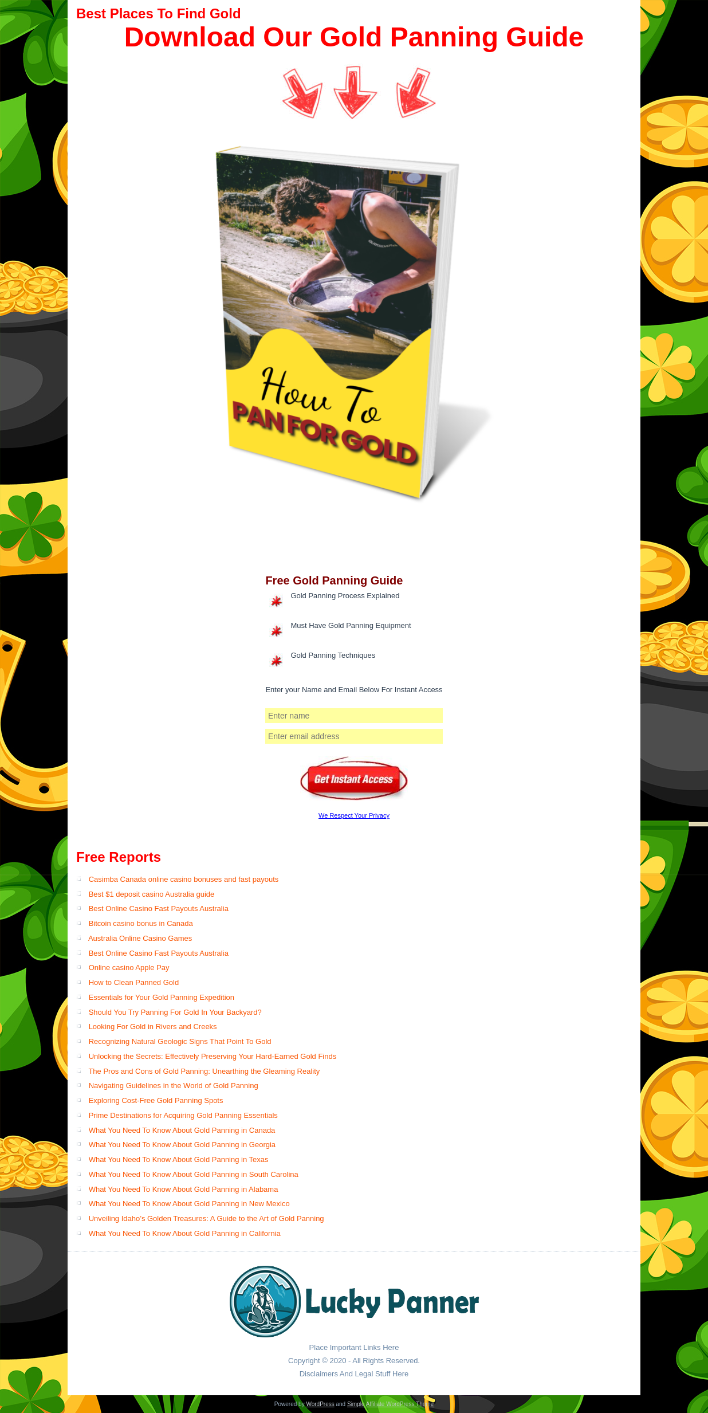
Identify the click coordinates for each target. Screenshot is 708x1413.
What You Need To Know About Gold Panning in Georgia (182, 1144)
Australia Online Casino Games (140, 938)
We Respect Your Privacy (354, 815)
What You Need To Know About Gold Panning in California (185, 1233)
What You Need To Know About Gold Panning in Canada (182, 1130)
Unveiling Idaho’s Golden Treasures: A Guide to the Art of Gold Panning (206, 1218)
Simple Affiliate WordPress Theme (390, 1404)
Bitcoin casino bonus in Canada (141, 923)
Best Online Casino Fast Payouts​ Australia (159, 953)
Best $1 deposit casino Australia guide (152, 894)
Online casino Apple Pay (129, 967)
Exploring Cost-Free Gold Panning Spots (156, 1100)
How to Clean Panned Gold (134, 982)
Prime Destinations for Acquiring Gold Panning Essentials (183, 1115)
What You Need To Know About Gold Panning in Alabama (183, 1189)
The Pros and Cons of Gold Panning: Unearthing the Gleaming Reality (204, 1071)
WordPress (320, 1404)
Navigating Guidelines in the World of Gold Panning (173, 1085)
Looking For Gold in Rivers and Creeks (153, 1026)
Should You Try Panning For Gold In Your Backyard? (175, 1012)
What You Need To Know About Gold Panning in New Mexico (189, 1203)
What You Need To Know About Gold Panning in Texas (179, 1159)
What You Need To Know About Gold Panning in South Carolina (193, 1174)
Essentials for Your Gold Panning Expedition (161, 997)
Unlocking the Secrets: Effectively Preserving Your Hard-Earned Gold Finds (213, 1056)
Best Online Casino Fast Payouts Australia (159, 908)
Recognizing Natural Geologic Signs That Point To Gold (180, 1041)
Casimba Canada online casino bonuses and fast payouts (184, 879)
